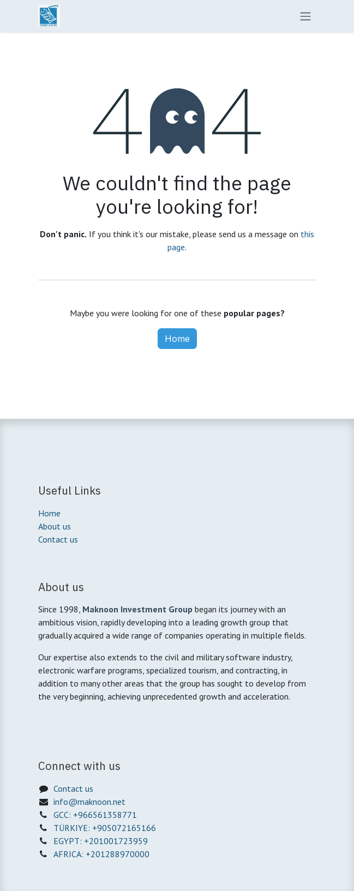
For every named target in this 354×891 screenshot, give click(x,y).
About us (54, 526)
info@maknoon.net (89, 801)
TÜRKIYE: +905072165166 (104, 827)
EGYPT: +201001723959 (100, 840)
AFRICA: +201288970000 (101, 853)
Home (177, 338)
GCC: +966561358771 (95, 814)
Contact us (58, 539)
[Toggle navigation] (305, 15)
